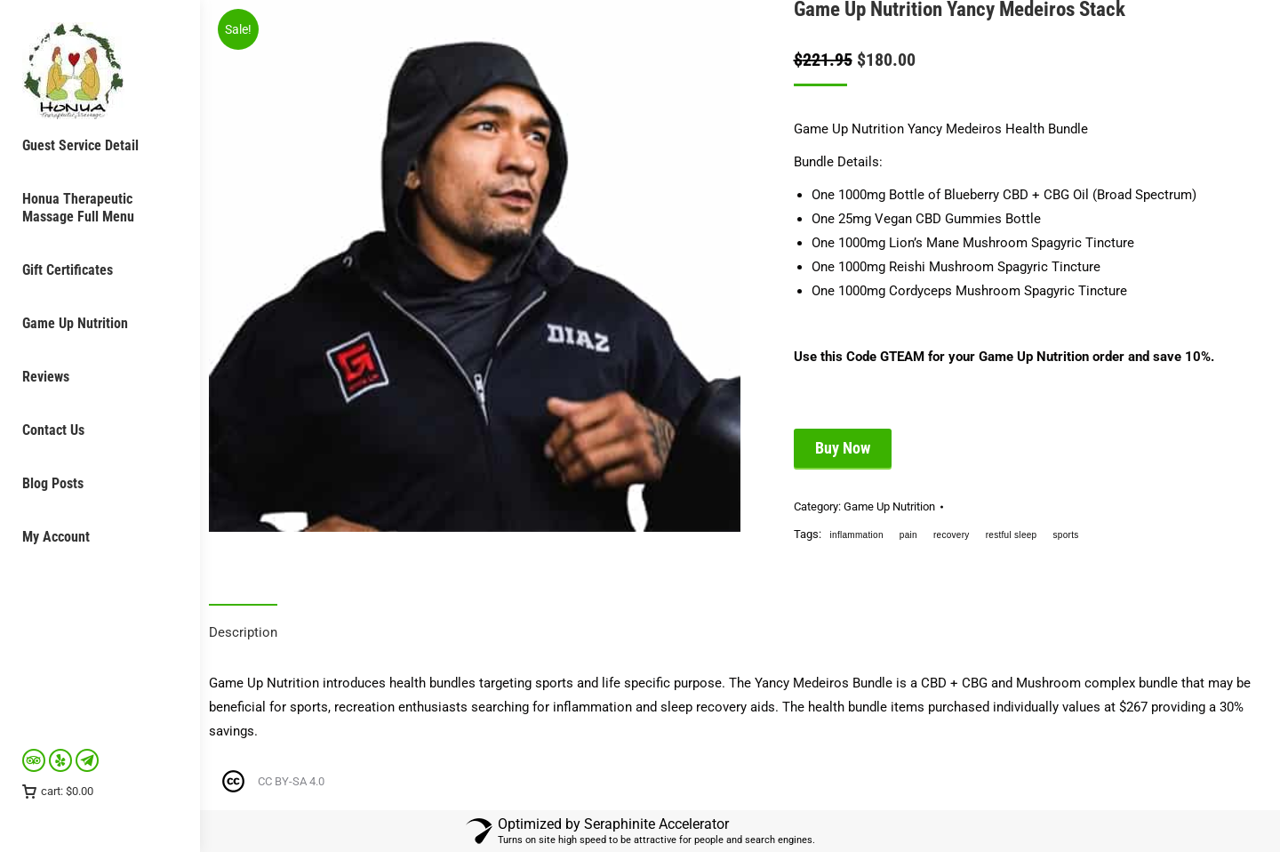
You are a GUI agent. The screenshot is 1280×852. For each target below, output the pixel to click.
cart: (57, 791)
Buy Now (842, 447)
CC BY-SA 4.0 (291, 781)
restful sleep (1011, 535)
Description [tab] (243, 632)
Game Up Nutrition (889, 506)
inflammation (857, 535)
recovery (951, 535)
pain (908, 535)
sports (1065, 535)
